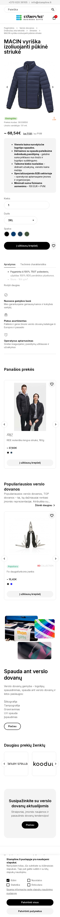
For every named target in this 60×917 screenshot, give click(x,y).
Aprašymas (10, 264)
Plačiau (12, 726)
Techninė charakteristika (33, 264)
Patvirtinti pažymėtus (30, 911)
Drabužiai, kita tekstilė (14, 30)
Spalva (7, 228)
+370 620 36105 (18, 2)
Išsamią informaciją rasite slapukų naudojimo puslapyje (30, 891)
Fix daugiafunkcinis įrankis (20, 571)
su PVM (38, 133)
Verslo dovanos (27, 28)
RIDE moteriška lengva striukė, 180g (25, 440)
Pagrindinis (9, 28)
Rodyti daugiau (12, 285)
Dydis (7, 213)
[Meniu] (6, 18)
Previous (7, 87)
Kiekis (7, 198)
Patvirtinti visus (30, 902)
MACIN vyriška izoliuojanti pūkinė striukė (22, 33)
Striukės (33, 30)
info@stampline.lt (41, 2)
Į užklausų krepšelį (27, 245)
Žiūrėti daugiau (43, 505)
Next (53, 87)
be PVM (27, 133)
